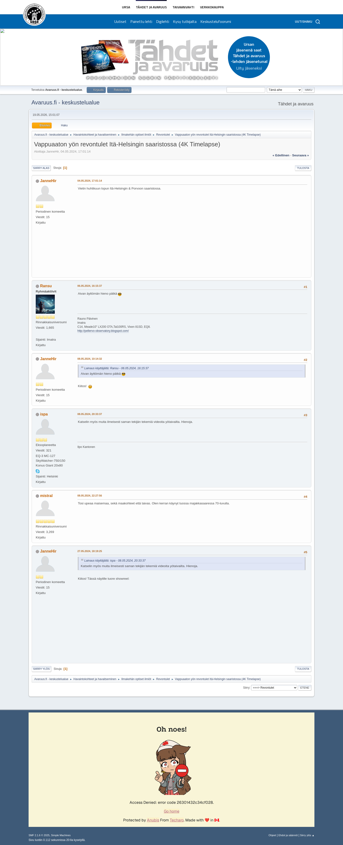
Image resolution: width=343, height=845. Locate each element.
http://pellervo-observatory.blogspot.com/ (103, 331)
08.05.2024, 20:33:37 (89, 414)
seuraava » (300, 155)
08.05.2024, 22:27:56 (89, 495)
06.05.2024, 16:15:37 (89, 285)
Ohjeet (272, 835)
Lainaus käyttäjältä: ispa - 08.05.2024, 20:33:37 (115, 560)
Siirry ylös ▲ (307, 835)
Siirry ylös (41, 668)
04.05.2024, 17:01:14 (89, 180)
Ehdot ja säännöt (288, 835)
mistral (46, 496)
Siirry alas (41, 168)
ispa (44, 414)
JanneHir (48, 181)
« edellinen (280, 155)
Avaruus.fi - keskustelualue (65, 102)
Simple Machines (61, 835)
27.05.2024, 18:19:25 (89, 551)
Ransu (46, 286)
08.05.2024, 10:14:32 (89, 358)
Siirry (246, 687)
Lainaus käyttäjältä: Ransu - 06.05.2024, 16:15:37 (116, 368)
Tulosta (303, 168)
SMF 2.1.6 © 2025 (39, 835)
